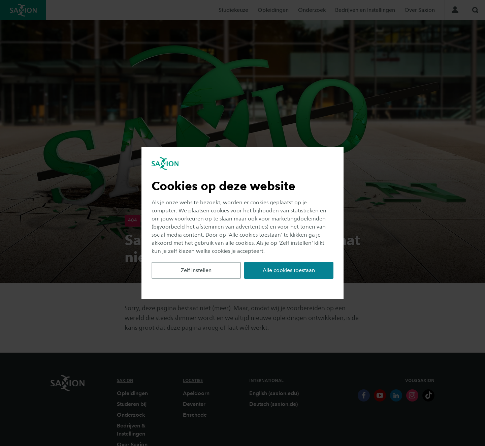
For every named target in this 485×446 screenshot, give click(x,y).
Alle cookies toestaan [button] (289, 270)
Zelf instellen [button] (196, 270)
